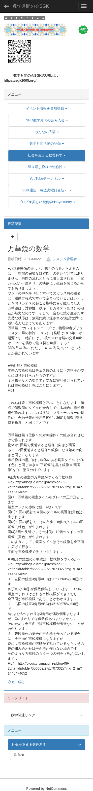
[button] (46, 155)
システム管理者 (61, 259)
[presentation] (18, 348)
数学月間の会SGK (31, 6)
